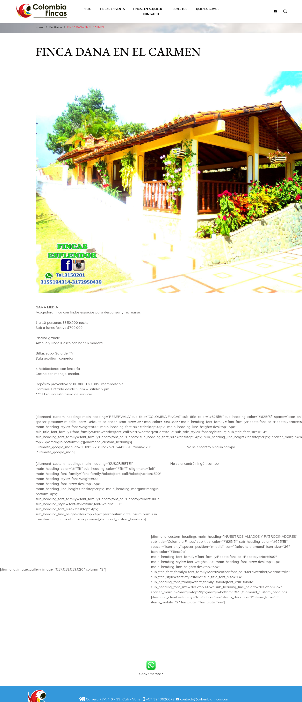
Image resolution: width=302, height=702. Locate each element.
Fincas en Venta (112, 9)
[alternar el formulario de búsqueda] (285, 11)
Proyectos (179, 9)
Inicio (87, 9)
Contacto (151, 14)
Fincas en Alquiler (147, 9)
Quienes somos (207, 9)
